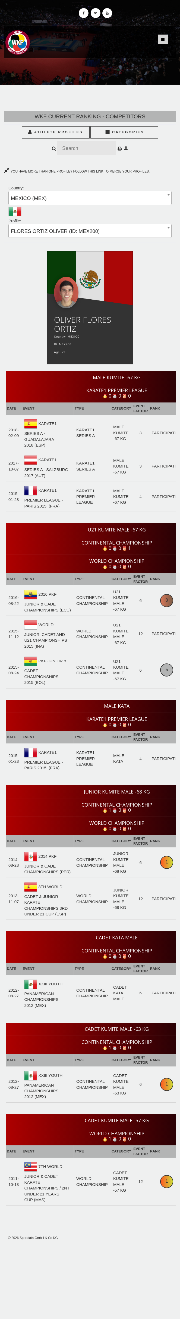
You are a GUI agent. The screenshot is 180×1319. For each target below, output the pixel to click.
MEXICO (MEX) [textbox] (29, 198)
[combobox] (90, 198)
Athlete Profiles (55, 132)
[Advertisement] (90, 1279)
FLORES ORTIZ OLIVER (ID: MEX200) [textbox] (55, 231)
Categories (124, 132)
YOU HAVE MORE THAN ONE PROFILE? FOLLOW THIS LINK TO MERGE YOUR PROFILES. (77, 171)
